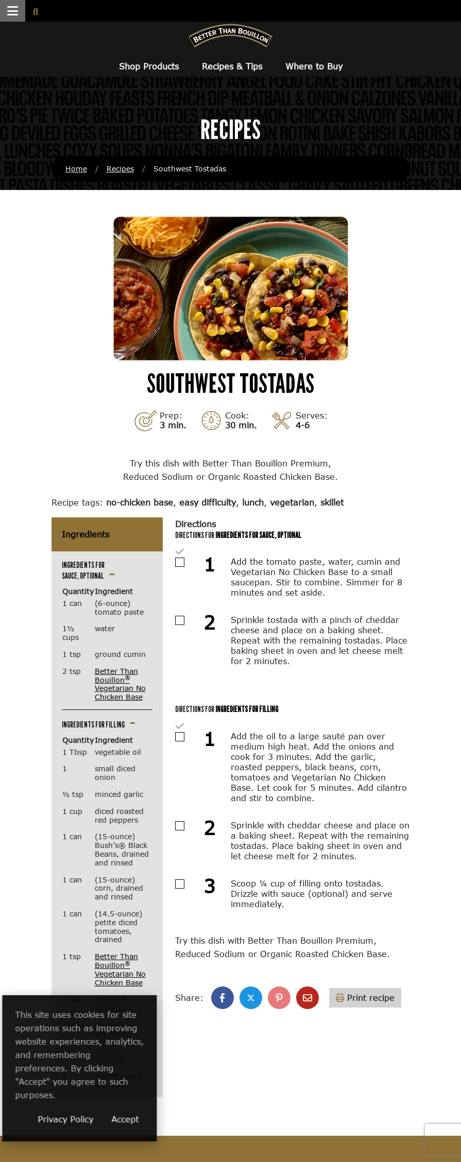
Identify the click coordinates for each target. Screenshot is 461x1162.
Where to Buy (314, 66)
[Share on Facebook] (222, 997)
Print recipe (365, 997)
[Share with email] (307, 997)
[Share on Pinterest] (279, 997)
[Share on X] (251, 997)
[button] (12, 11)
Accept (195, 1119)
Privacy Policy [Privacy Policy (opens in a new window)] (135, 1119)
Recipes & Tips (232, 66)
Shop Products (149, 66)
